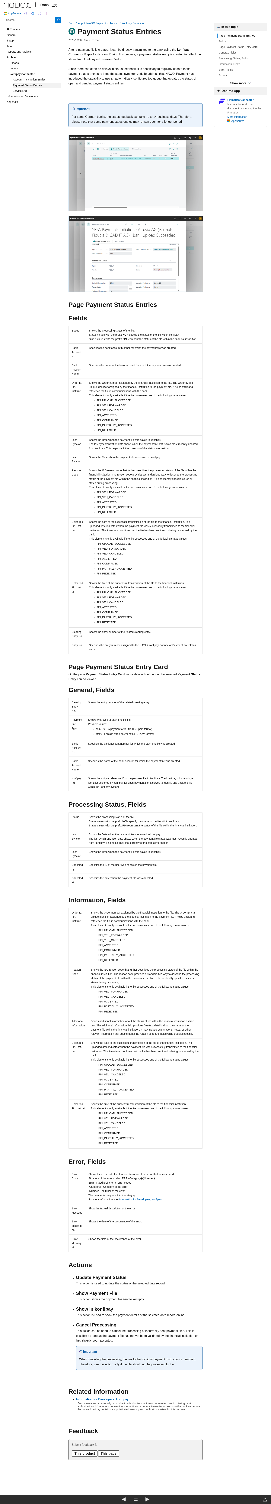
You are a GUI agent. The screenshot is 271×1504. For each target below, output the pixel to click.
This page (108, 1453)
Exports (14, 62)
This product (85, 1453)
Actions (223, 75)
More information (237, 116)
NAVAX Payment (96, 23)
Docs (44, 5)
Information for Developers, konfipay (140, 1199)
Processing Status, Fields (233, 58)
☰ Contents (14, 29)
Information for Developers (22, 96)
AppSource (13, 13)
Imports (14, 68)
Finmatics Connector (240, 99)
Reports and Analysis (19, 51)
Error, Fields (226, 69)
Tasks (10, 46)
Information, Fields (229, 64)
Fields (222, 41)
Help (54, 5)
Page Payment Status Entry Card (238, 46)
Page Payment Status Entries (237, 35)
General (11, 35)
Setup (10, 40)
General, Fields (228, 52)
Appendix (12, 101)
